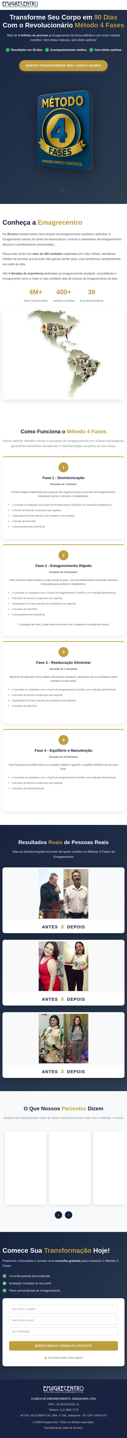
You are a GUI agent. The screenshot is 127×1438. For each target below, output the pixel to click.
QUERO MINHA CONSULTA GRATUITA (63, 1346)
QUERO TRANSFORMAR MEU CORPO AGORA (64, 65)
